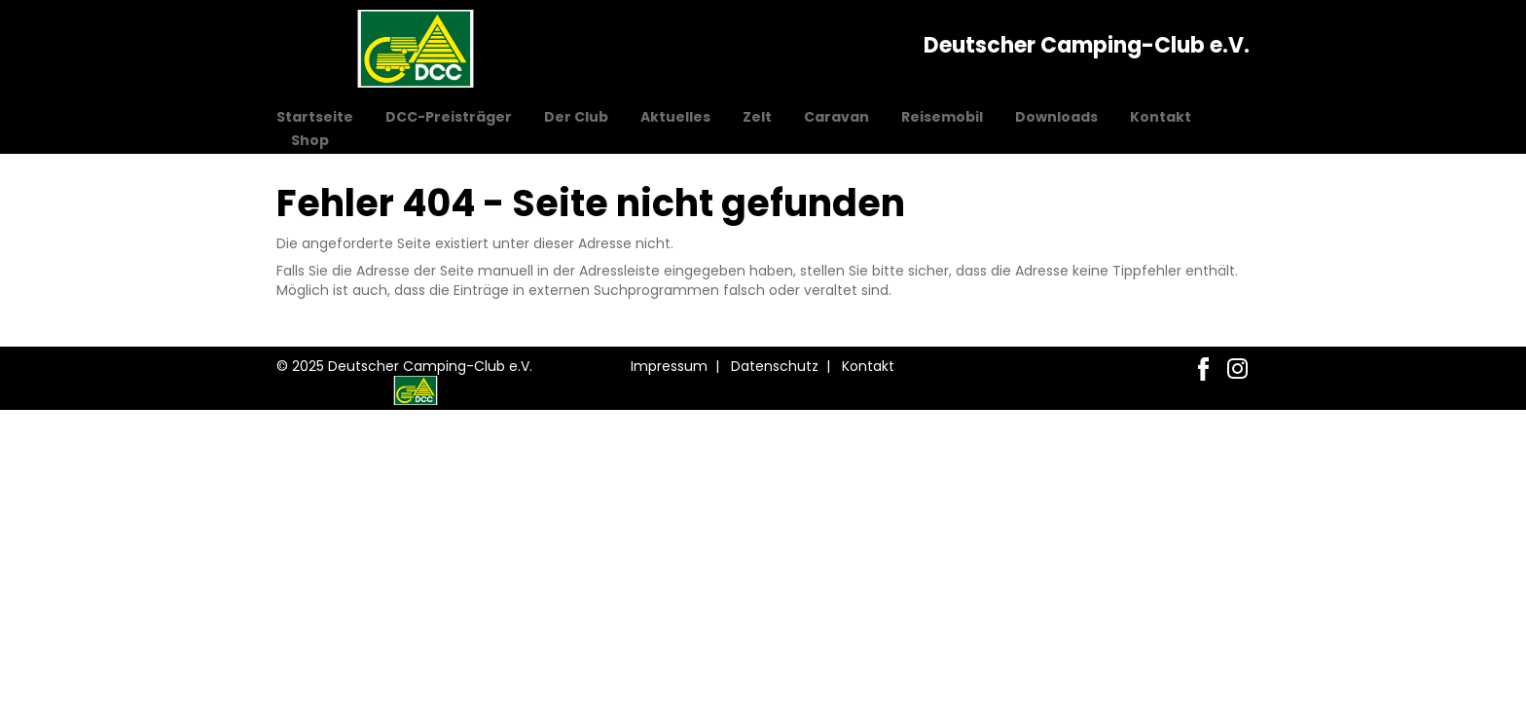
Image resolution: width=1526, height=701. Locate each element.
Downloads (1056, 117)
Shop (310, 140)
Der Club (576, 117)
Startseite (314, 117)
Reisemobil (942, 117)
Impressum (669, 366)
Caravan (836, 117)
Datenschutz (774, 366)
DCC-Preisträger (448, 117)
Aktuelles (675, 117)
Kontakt (1160, 117)
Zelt (757, 117)
